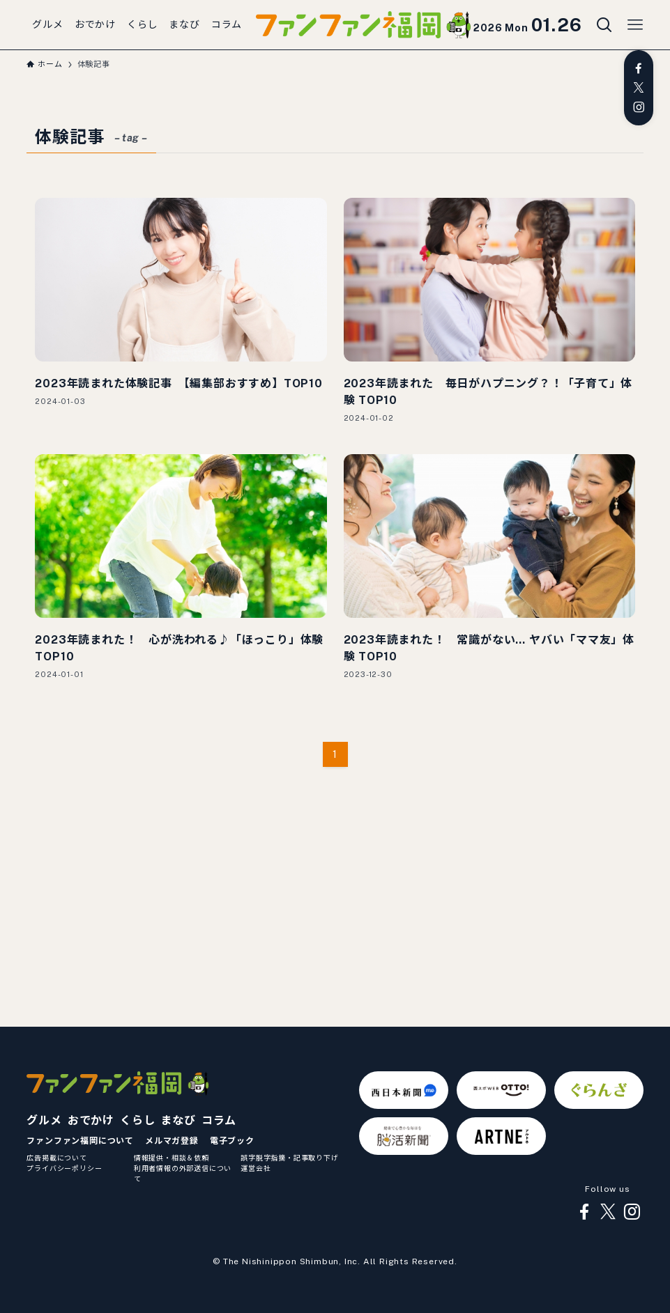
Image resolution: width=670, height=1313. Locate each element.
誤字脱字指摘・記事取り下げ (289, 1157)
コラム (218, 1120)
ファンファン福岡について (80, 1141)
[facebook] (639, 68)
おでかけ (91, 1120)
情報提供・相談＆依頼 (171, 1157)
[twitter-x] (639, 88)
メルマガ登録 (172, 1141)
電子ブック (232, 1141)
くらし (137, 1120)
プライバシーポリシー (64, 1168)
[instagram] (639, 107)
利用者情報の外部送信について (182, 1173)
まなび (177, 1120)
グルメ (43, 1120)
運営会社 (256, 1168)
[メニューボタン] (635, 25)
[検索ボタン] (604, 25)
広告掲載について (56, 1157)
